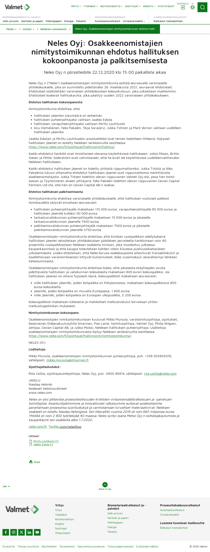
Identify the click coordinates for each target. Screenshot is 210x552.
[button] (11, 29)
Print (34, 462)
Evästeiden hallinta (147, 546)
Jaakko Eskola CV (41, 444)
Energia (112, 527)
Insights (59, 523)
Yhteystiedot (62, 532)
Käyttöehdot (49, 546)
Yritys (58, 510)
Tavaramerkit (67, 546)
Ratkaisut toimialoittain (174, 527)
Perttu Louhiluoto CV (44, 441)
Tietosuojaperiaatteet (120, 546)
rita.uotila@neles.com (160, 373)
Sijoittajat (61, 528)
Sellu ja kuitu (115, 513)
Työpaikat (61, 514)
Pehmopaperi (115, 522)
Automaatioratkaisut (172, 510)
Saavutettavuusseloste (91, 546)
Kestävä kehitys (64, 519)
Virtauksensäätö (169, 514)
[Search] (202, 7)
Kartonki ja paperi (118, 517)
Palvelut (112, 531)
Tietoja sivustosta (28, 546)
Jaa (6, 486)
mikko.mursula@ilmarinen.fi (67, 360)
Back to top (105, 486)
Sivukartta (8, 546)
